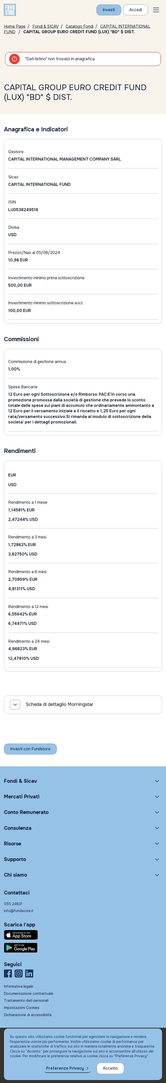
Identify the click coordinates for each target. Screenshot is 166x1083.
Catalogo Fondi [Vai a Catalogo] (79, 26)
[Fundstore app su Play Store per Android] (83, 948)
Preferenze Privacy (65, 1068)
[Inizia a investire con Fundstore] (30, 749)
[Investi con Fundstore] (108, 9)
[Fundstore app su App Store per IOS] (83, 935)
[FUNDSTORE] (10, 10)
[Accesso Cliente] (135, 9)
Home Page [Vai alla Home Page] (15, 26)
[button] (156, 10)
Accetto (110, 1068)
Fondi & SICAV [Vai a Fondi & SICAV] (45, 26)
